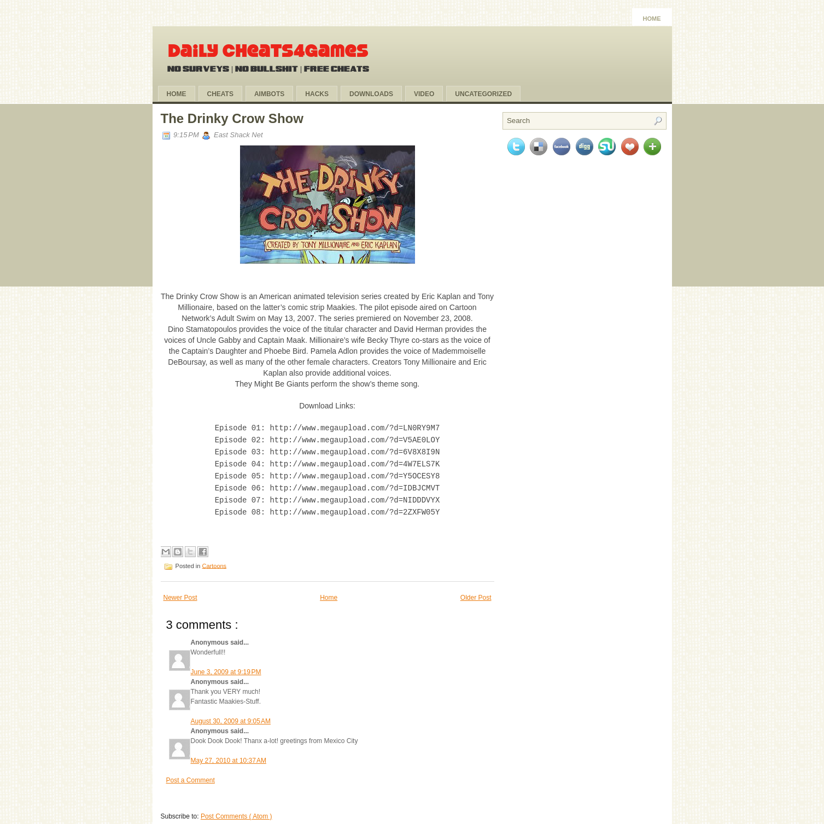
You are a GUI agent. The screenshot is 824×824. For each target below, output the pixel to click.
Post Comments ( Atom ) (236, 811)
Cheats (220, 94)
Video (424, 94)
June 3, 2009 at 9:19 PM (226, 666)
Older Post (476, 592)
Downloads (371, 94)
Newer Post (180, 592)
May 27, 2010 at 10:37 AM (228, 755)
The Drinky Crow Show (232, 118)
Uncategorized (483, 94)
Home (652, 18)
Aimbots (269, 94)
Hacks (317, 94)
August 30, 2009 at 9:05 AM (231, 716)
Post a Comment (190, 775)
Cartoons (214, 560)
